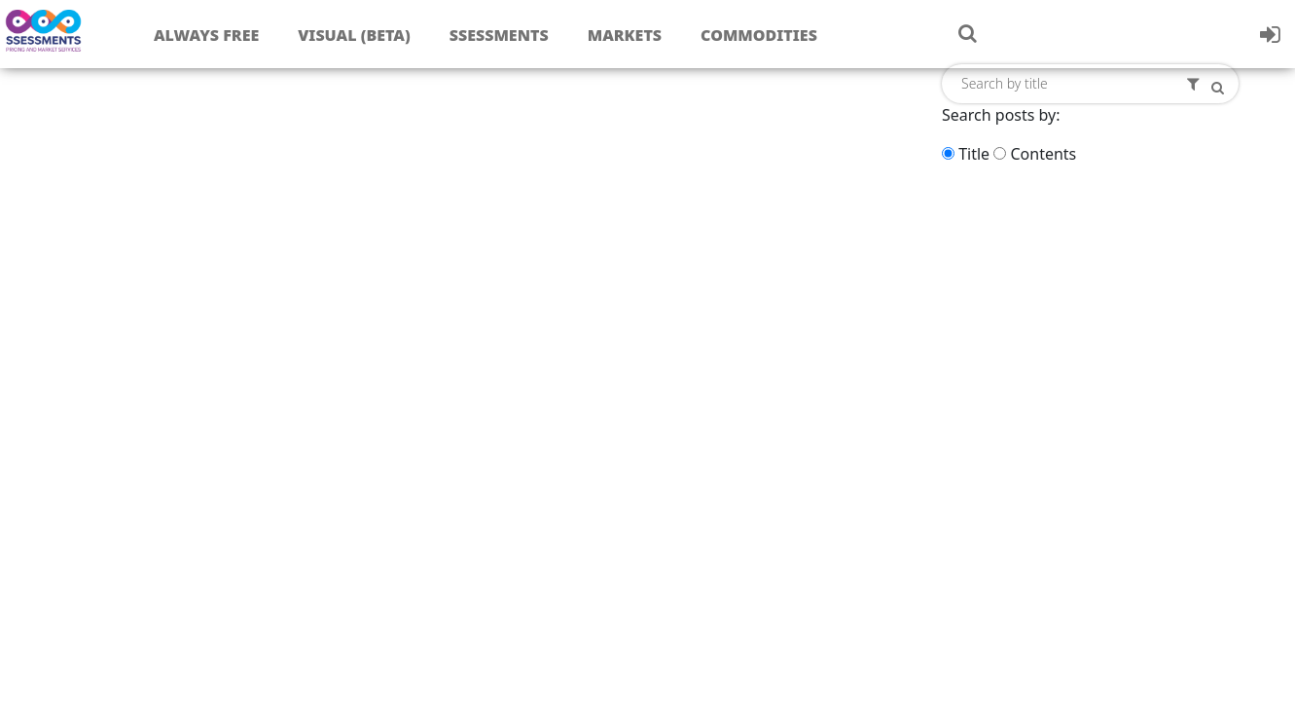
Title (973, 154)
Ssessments (499, 35)
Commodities (759, 35)
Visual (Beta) (354, 35)
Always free (206, 35)
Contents (1043, 154)
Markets (625, 35)
